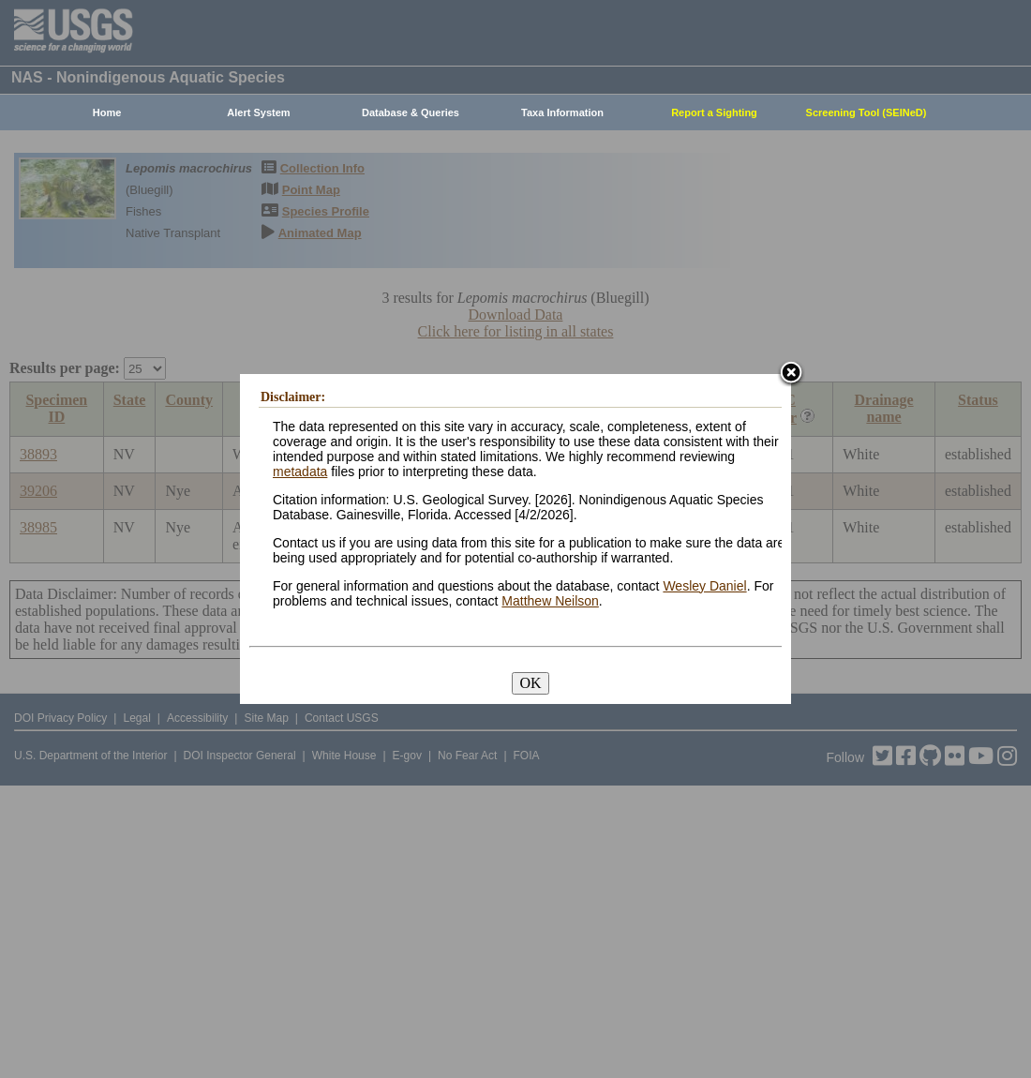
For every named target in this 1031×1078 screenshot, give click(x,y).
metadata (300, 471)
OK (530, 683)
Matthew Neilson (550, 600)
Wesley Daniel (704, 585)
